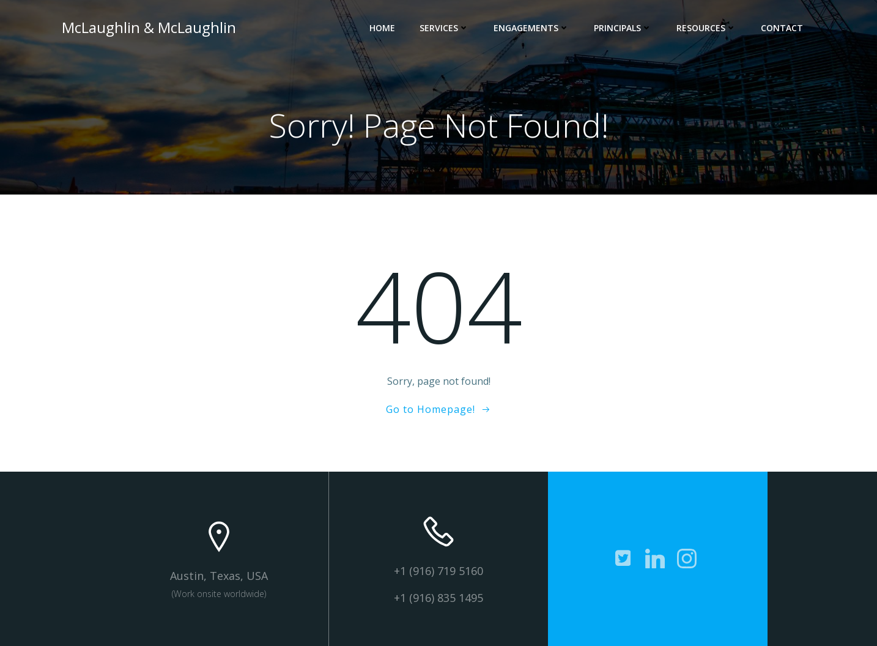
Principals (623, 28)
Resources (706, 28)
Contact (782, 28)
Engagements (531, 28)
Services (444, 28)
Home (382, 28)
